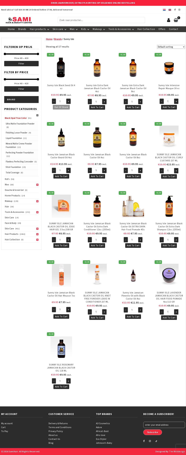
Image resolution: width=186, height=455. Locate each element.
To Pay (4, 431)
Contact (173, 29)
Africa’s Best (102, 431)
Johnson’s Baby (104, 443)
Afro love (100, 435)
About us (53, 435)
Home (11, 29)
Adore (99, 427)
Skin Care (9, 217)
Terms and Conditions (59, 427)
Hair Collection (146, 29)
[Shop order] (171, 47)
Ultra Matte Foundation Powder (20, 123)
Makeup (97, 29)
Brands (22, 29)
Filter (21, 63)
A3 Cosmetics (103, 423)
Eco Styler (101, 439)
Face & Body (10, 223)
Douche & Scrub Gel (14, 190)
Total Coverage (12, 172)
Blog (51, 443)
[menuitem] (164, 10)
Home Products (12, 195)
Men (72, 29)
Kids (83, 29)
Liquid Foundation (14, 138)
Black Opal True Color (16, 118)
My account (7, 423)
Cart (3, 427)
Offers (161, 29)
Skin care (58, 29)
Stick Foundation (13, 167)
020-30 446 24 (25, 9)
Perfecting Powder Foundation (20, 152)
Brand (11, 99)
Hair (7, 206)
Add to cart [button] (97, 107)
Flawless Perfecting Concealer (19, 161)
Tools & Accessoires (119, 29)
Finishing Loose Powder (16, 132)
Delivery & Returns (58, 423)
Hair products (38, 29)
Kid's (7, 179)
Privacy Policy (55, 431)
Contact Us (54, 439)
